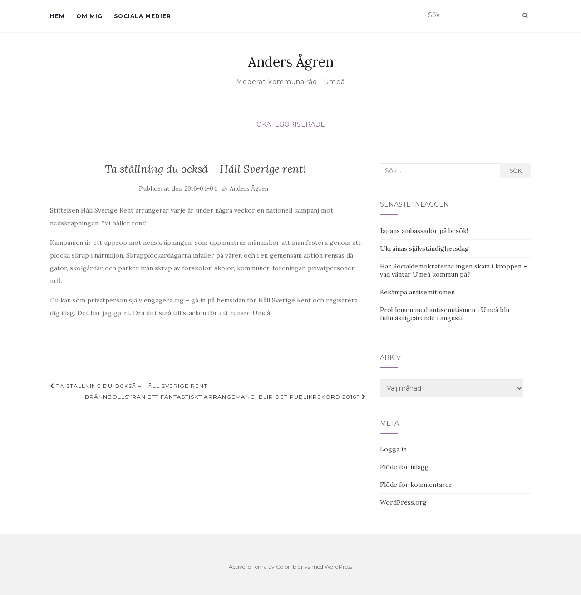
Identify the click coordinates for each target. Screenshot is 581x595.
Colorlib (286, 566)
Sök (516, 170)
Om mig (89, 16)
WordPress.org (403, 502)
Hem (57, 16)
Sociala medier (142, 16)
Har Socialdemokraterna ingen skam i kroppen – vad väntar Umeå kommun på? (453, 270)
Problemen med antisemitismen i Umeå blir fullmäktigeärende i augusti (445, 314)
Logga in (393, 449)
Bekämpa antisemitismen (417, 292)
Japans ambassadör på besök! (424, 231)
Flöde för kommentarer (416, 485)
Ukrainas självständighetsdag (424, 248)
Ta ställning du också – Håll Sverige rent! (129, 385)
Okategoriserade (290, 124)
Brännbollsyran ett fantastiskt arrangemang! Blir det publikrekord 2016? (225, 396)
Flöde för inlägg (404, 467)
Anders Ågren (291, 62)
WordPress (338, 566)
